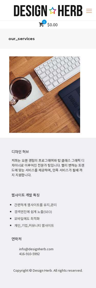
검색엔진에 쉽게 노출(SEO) (33, 211)
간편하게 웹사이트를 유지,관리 (35, 204)
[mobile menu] (89, 10)
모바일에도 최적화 (27, 218)
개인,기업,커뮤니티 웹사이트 (34, 225)
